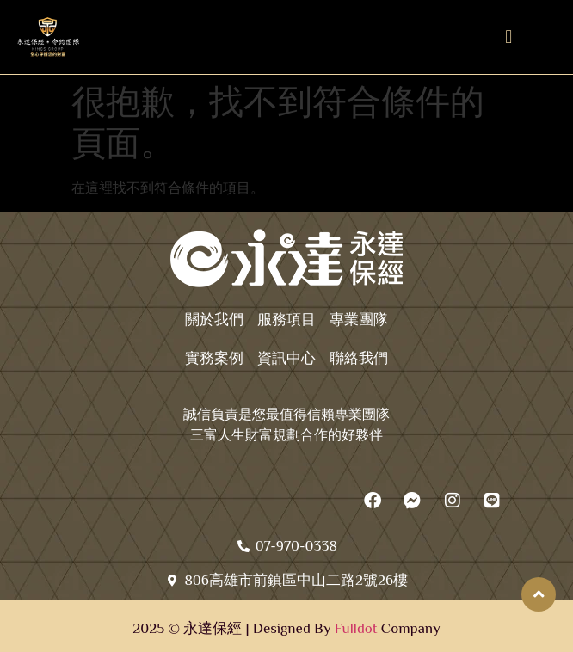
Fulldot (356, 628)
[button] (509, 37)
